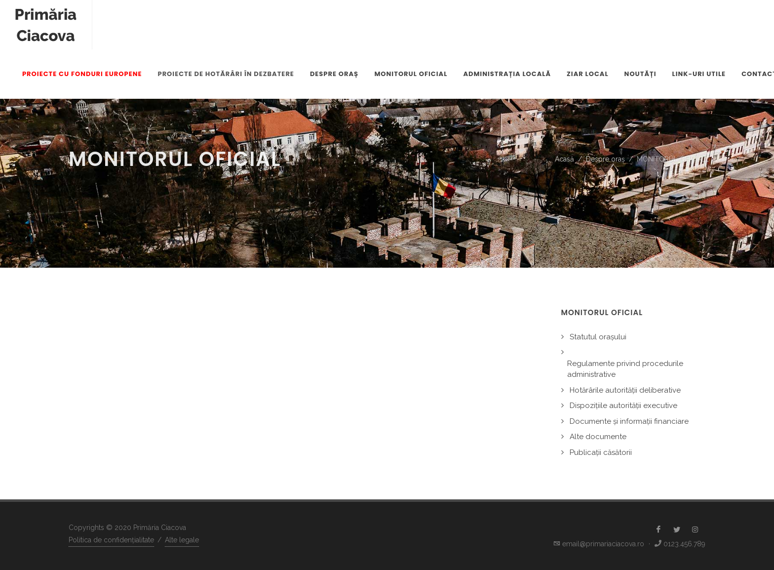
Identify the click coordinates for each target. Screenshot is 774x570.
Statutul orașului (598, 336)
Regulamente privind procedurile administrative (625, 369)
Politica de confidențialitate (111, 540)
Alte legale (182, 540)
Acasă (564, 159)
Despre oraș (605, 159)
